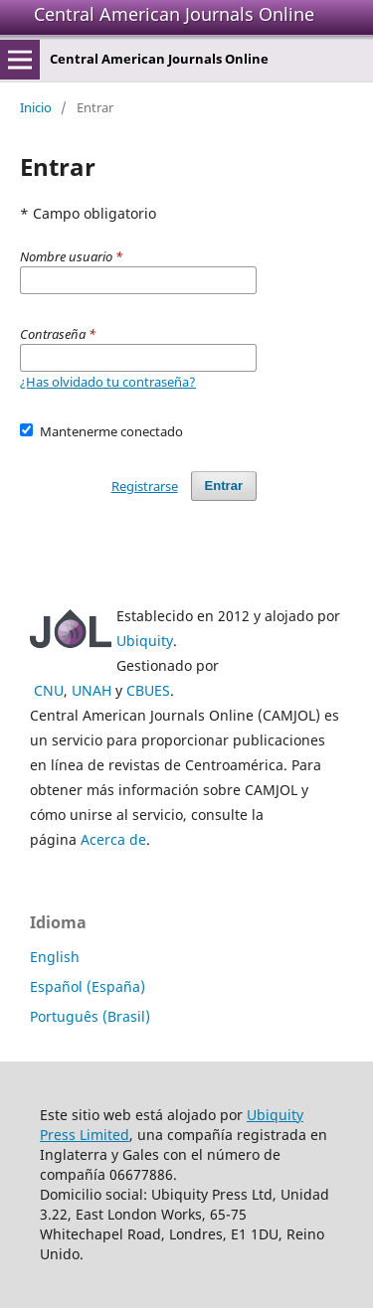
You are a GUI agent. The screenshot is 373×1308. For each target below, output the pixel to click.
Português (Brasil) (90, 1016)
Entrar (224, 485)
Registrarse (144, 486)
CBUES (148, 690)
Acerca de (113, 839)
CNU (49, 690)
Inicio (36, 107)
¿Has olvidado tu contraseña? (108, 382)
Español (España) (87, 986)
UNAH (91, 690)
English (55, 956)
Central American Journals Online (174, 14)
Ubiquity (144, 640)
